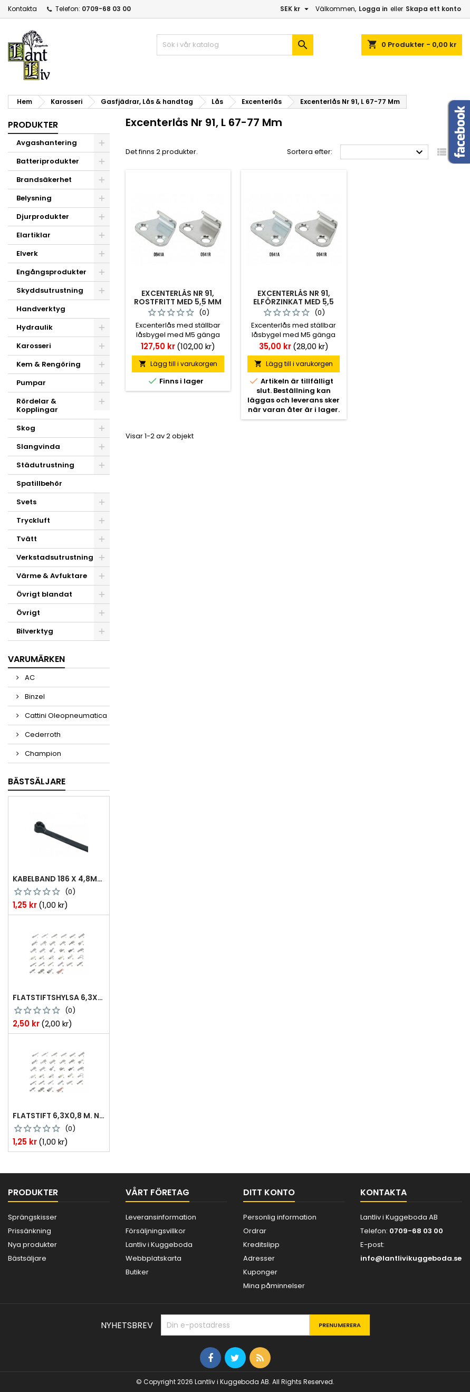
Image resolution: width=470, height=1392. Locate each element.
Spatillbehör (39, 483)
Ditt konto (269, 1192)
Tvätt (26, 539)
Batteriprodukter (47, 161)
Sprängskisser (32, 1217)
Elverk (27, 253)
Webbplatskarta (153, 1258)
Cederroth (42, 734)
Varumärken (36, 659)
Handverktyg (40, 309)
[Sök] (235, 44)
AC (29, 678)
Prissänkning (29, 1231)
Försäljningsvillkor (156, 1231)
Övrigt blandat (44, 594)
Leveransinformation (161, 1217)
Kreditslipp (261, 1245)
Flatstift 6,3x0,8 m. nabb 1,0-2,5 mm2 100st (59, 1115)
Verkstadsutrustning (54, 557)
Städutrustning (45, 465)
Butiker (137, 1272)
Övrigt (28, 613)
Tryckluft (33, 520)
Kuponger (260, 1272)
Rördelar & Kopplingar (37, 405)
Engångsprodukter (51, 272)
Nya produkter (32, 1245)
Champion (42, 753)
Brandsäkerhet (44, 180)
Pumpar (31, 383)
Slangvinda (38, 446)
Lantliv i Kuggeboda (159, 1245)
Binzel (34, 697)
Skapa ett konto (433, 8)
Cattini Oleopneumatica (65, 716)
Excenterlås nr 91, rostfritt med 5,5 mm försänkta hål (178, 301)
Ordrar (254, 1231)
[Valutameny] (295, 9)
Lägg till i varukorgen (178, 363)
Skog (25, 428)
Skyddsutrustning (49, 290)
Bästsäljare (36, 781)
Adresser (259, 1258)
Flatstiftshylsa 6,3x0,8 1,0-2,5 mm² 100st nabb (59, 997)
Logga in (373, 8)
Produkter (33, 125)
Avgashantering (46, 143)
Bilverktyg (34, 631)
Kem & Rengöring (48, 364)
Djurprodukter (42, 217)
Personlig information (279, 1217)
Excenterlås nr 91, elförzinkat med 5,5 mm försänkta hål (293, 301)
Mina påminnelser (274, 1286)
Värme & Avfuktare (51, 576)
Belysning (34, 198)
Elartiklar (33, 235)
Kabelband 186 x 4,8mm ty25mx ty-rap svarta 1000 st (59, 879)
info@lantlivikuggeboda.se (411, 1258)
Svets (26, 502)
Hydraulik (34, 327)
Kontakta (22, 8)
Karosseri (33, 346)
